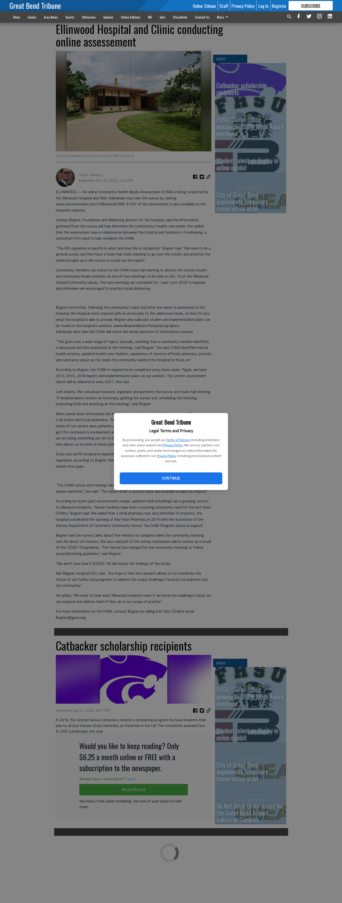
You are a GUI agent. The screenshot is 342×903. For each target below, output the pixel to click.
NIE (150, 16)
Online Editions (130, 16)
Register (279, 6)
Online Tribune (204, 6)
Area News (51, 16)
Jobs (162, 16)
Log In (263, 6)
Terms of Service (178, 439)
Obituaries (89, 16)
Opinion (108, 16)
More (223, 17)
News (16, 16)
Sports (69, 16)
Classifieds (180, 16)
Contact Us (202, 16)
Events (32, 16)
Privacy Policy (173, 444)
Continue (171, 478)
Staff (223, 6)
